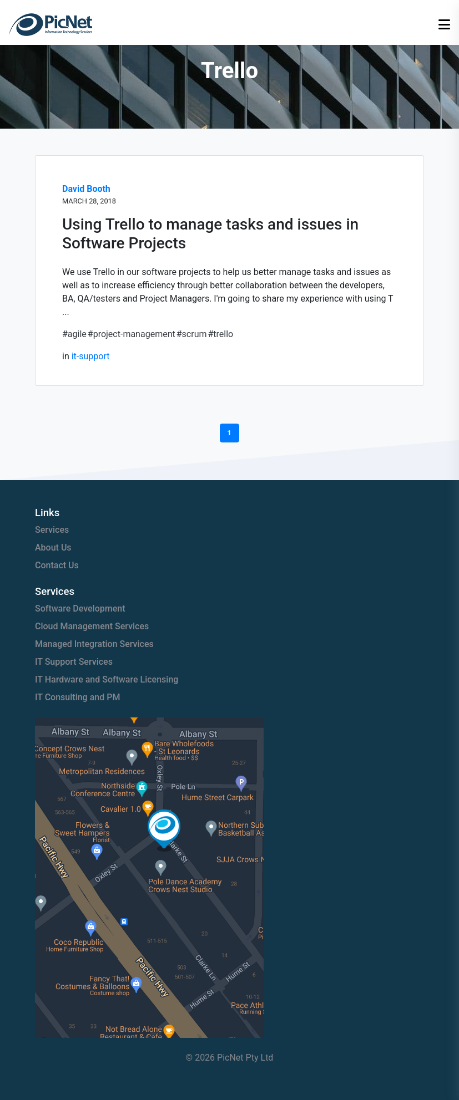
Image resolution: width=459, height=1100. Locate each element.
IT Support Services (74, 661)
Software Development (80, 608)
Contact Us (57, 565)
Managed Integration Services (94, 644)
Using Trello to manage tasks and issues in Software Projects (210, 233)
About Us (53, 547)
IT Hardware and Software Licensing (106, 679)
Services (52, 529)
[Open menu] (444, 25)
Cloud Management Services (92, 626)
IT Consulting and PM (77, 697)
